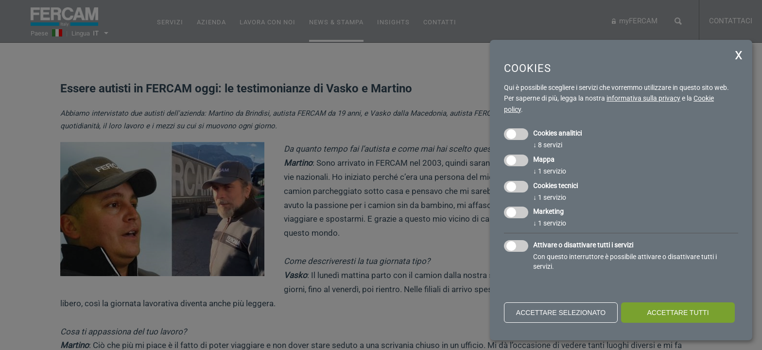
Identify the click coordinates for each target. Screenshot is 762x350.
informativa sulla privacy (643, 98)
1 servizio (549, 171)
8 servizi (547, 145)
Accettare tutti (678, 312)
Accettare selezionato (561, 312)
